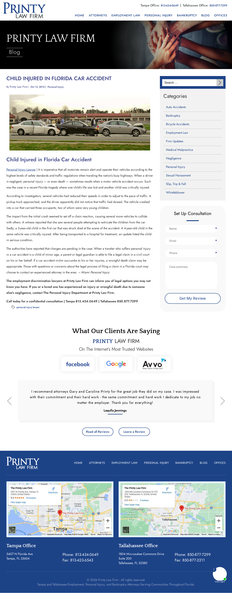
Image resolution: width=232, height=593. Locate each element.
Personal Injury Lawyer (21, 169)
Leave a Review (136, 431)
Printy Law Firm (19, 87)
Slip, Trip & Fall (176, 184)
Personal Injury (159, 15)
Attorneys (98, 15)
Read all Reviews (96, 431)
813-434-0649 (166, 5)
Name (215, 228)
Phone (215, 252)
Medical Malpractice (179, 149)
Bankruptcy (187, 15)
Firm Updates (174, 141)
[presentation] (9, 401)
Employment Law (125, 15)
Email (215, 240)
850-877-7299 (217, 5)
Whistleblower (175, 192)
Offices (220, 15)
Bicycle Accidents (177, 124)
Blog (205, 15)
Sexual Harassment (178, 175)
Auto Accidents (176, 107)
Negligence (173, 158)
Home (79, 15)
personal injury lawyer (28, 307)
